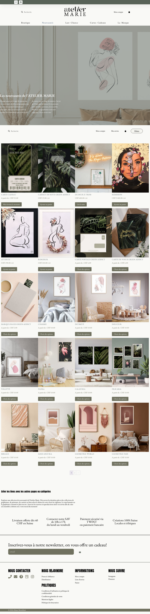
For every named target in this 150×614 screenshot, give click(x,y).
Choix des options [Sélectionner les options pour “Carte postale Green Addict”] (83, 269)
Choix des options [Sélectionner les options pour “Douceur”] (120, 334)
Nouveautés (47, 22)
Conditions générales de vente (52, 596)
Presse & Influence (48, 576)
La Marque (123, 22)
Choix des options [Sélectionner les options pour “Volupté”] (9, 399)
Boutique (25, 22)
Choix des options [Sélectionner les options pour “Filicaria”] (120, 399)
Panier (77, 582)
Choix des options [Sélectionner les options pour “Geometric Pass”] (120, 463)
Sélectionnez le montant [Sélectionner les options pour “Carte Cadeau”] (11, 204)
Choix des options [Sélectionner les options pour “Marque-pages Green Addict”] (9, 334)
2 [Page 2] (74, 472)
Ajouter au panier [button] (46, 204)
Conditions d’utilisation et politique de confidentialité (55, 591)
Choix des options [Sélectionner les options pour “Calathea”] (83, 399)
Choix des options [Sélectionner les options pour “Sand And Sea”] (46, 463)
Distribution (46, 579)
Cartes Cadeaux (98, 22)
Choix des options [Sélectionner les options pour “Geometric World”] (83, 463)
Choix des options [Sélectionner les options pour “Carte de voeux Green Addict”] (120, 269)
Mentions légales (47, 599)
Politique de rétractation (50, 602)
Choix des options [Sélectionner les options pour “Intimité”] (83, 334)
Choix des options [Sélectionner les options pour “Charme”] (46, 334)
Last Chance (71, 22)
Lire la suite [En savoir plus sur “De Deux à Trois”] (81, 204)
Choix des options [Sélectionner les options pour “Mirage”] (9, 463)
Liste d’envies (79, 579)
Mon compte (118, 12)
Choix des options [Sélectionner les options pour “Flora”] (46, 399)
